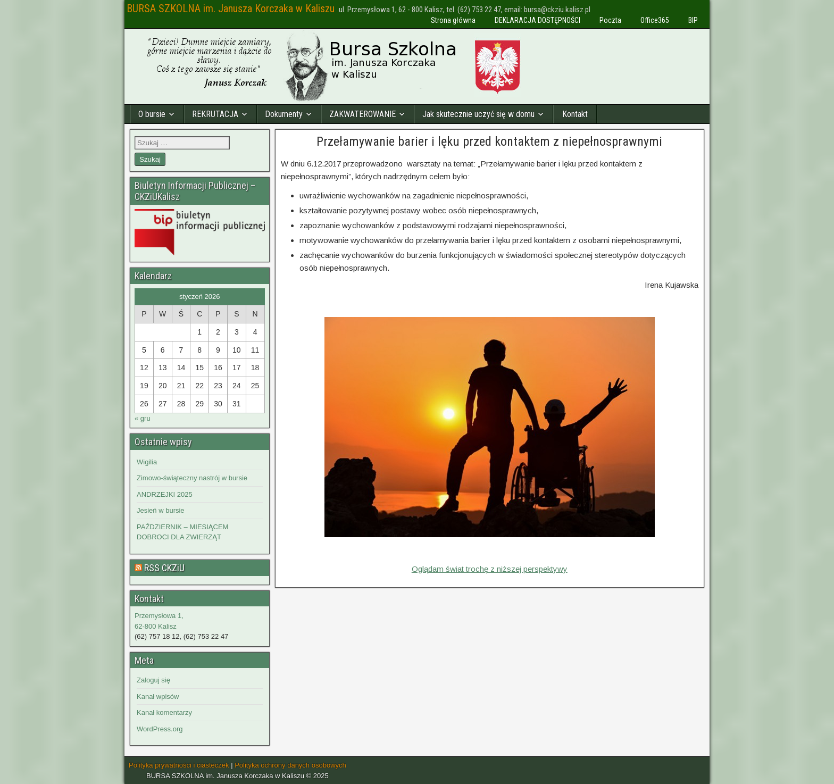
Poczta (610, 20)
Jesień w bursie (161, 510)
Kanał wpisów (158, 696)
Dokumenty (284, 114)
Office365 (654, 20)
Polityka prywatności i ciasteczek (179, 765)
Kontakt (575, 114)
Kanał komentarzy (164, 712)
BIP (693, 20)
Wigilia (147, 462)
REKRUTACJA (215, 114)
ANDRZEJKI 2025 (165, 494)
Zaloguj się (153, 680)
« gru (143, 418)
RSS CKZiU (164, 567)
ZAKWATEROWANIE (362, 114)
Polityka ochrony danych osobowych (290, 765)
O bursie (151, 114)
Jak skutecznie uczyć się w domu (478, 114)
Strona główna (453, 20)
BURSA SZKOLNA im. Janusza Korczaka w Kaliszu (231, 8)
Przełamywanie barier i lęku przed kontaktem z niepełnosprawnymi (489, 141)
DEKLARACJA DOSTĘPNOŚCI (537, 20)
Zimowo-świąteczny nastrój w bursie (192, 478)
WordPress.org (159, 729)
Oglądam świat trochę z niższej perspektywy (490, 568)
